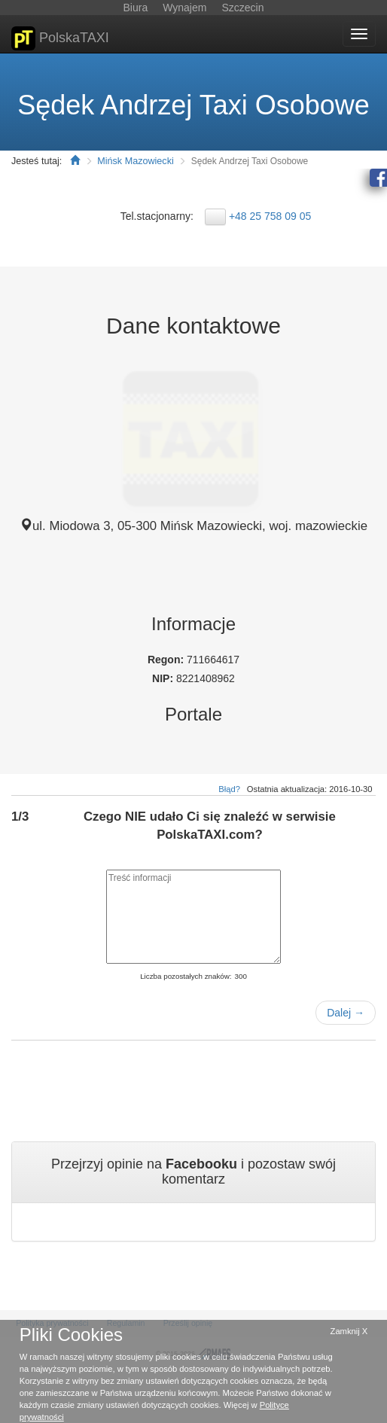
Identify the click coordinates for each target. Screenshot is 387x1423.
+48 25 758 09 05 (270, 216)
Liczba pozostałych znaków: (185, 976)
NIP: (164, 678)
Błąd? (229, 789)
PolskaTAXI (60, 38)
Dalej (345, 1013)
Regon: (167, 660)
